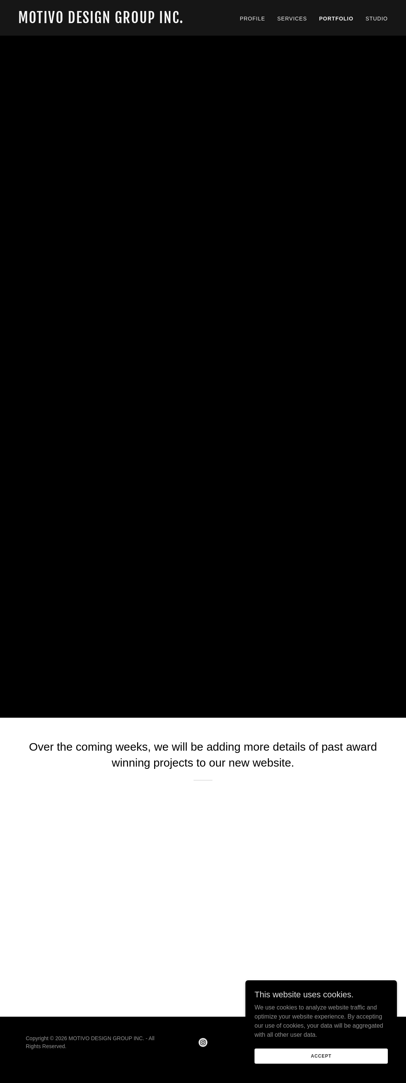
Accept (321, 1055)
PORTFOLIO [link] (336, 19)
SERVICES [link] (292, 19)
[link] (107, 21)
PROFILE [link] (252, 19)
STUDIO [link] (376, 19)
